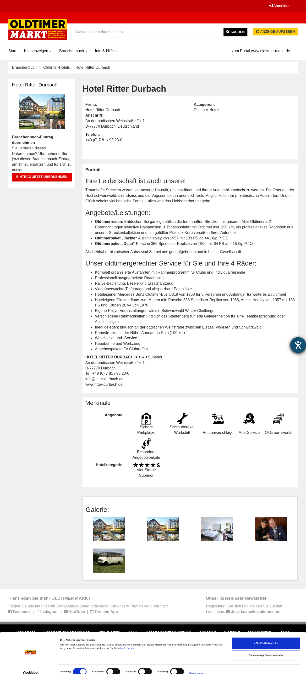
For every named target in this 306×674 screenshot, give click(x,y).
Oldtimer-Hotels (56, 67)
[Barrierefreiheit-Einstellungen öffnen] (298, 345)
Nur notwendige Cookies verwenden (266, 648)
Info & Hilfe (106, 51)
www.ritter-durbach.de (104, 384)
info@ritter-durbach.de (104, 379)
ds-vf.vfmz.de (126, 641)
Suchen (235, 32)
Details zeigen (196, 666)
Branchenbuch (73, 51)
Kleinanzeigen (38, 51)
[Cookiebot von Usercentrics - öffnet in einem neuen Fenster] (31, 666)
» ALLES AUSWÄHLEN (266, 635)
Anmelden (279, 6)
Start (12, 51)
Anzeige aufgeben (275, 32)
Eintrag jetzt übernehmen (41, 177)
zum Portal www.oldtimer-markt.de (261, 51)
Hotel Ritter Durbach (34, 84)
